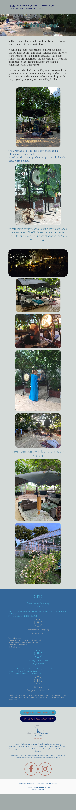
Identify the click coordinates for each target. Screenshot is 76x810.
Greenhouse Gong (48, 6)
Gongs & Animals (16, 8)
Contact (41, 8)
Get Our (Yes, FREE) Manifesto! (38, 718)
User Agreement (51, 783)
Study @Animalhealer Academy (38, 712)
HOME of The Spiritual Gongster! (24, 6)
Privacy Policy (40, 783)
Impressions (30, 8)
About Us (22, 783)
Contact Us (30, 783)
